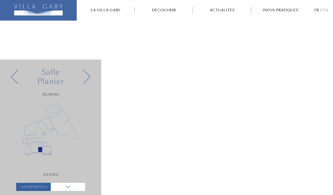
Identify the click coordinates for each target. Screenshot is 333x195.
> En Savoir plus (33, 187)
